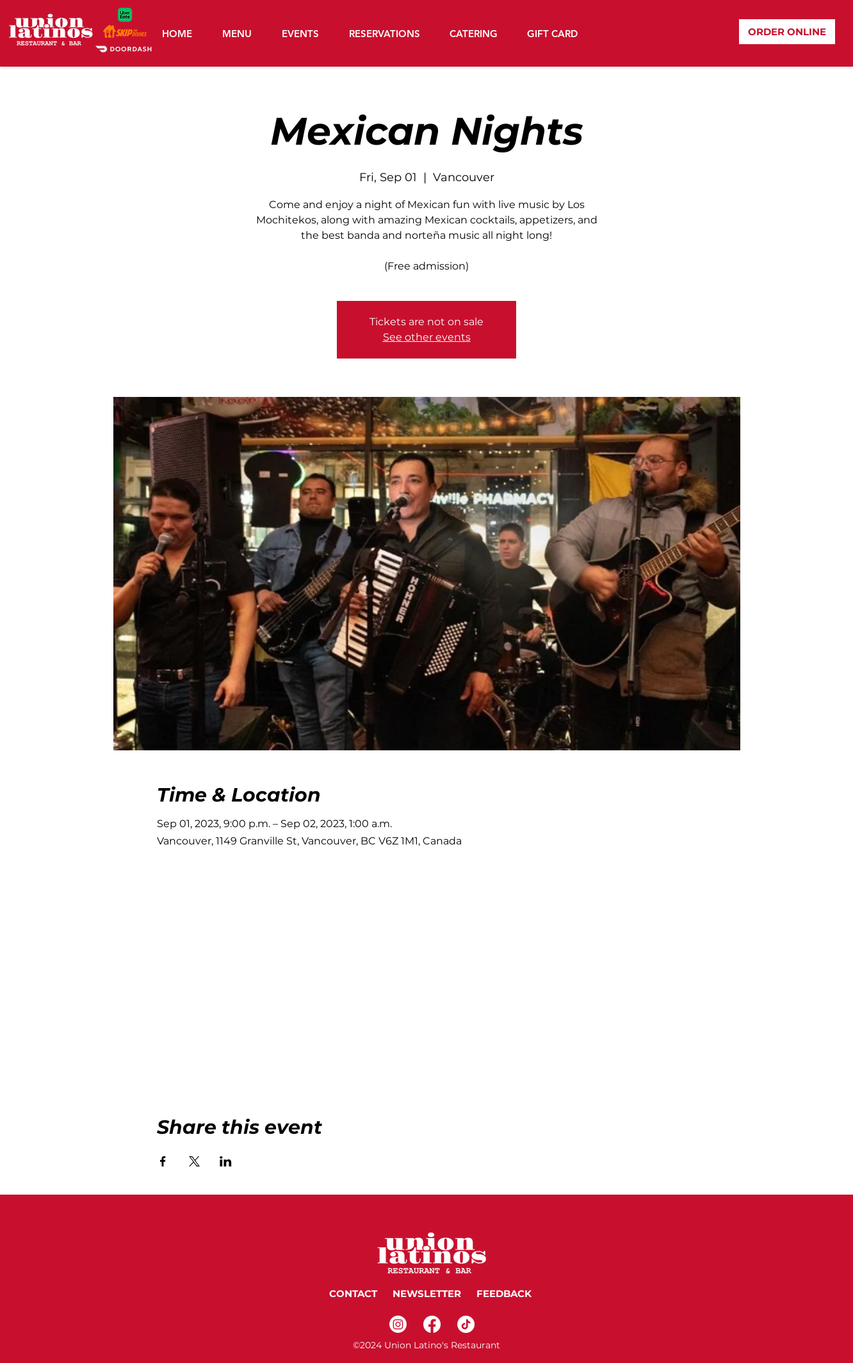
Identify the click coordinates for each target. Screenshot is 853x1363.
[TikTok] (466, 1324)
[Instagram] (398, 1324)
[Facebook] (432, 1324)
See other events (427, 337)
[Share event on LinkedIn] (226, 1161)
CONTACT (353, 1293)
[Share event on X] (194, 1161)
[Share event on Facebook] (163, 1161)
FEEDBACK (505, 1293)
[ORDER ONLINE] (787, 32)
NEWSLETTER (425, 1293)
